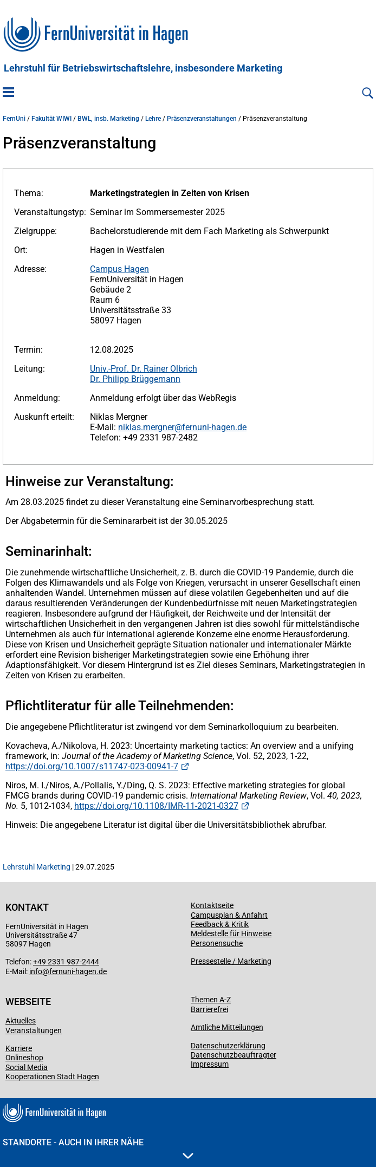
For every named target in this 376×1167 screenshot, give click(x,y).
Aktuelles (20, 1020)
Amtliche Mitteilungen (227, 1027)
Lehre (153, 118)
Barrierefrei (209, 1009)
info (35, 971)
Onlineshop (24, 1057)
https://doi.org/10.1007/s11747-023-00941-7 (91, 766)
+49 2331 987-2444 (66, 961)
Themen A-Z (211, 999)
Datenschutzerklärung (228, 1045)
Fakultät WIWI (51, 118)
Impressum (210, 1064)
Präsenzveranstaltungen (202, 118)
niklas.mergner (146, 427)
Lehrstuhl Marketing (36, 867)
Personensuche (217, 943)
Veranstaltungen (33, 1030)
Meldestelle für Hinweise (231, 933)
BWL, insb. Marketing (108, 118)
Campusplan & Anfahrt (229, 915)
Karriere (18, 1048)
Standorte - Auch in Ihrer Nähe (98, 1148)
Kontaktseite (212, 905)
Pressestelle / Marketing (231, 961)
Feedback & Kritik (220, 924)
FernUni (14, 118)
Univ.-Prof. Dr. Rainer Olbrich (143, 369)
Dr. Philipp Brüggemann (135, 379)
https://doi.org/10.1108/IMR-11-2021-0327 (156, 806)
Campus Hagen (119, 269)
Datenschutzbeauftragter (233, 1055)
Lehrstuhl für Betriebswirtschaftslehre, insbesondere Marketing (143, 68)
